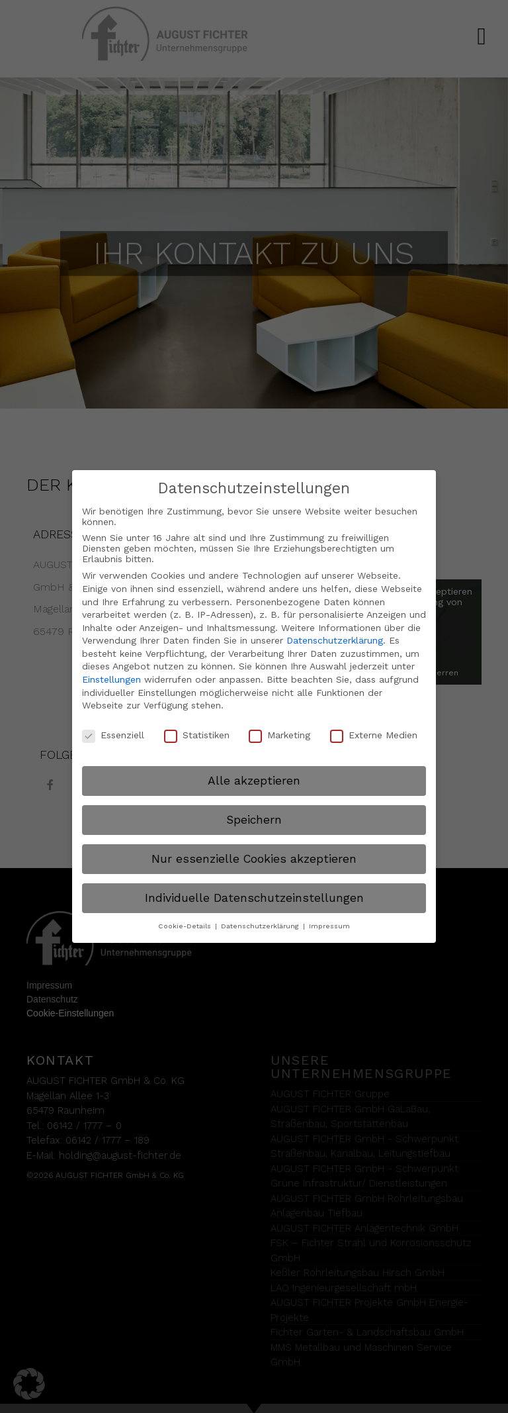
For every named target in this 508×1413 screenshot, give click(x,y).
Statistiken (197, 735)
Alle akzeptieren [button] (254, 780)
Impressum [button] (329, 926)
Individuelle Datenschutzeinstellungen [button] (254, 897)
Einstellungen (111, 679)
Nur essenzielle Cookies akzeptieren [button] (254, 858)
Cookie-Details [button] (186, 926)
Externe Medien (373, 735)
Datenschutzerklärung (334, 640)
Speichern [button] (254, 819)
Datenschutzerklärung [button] (261, 926)
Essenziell (113, 735)
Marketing (279, 735)
